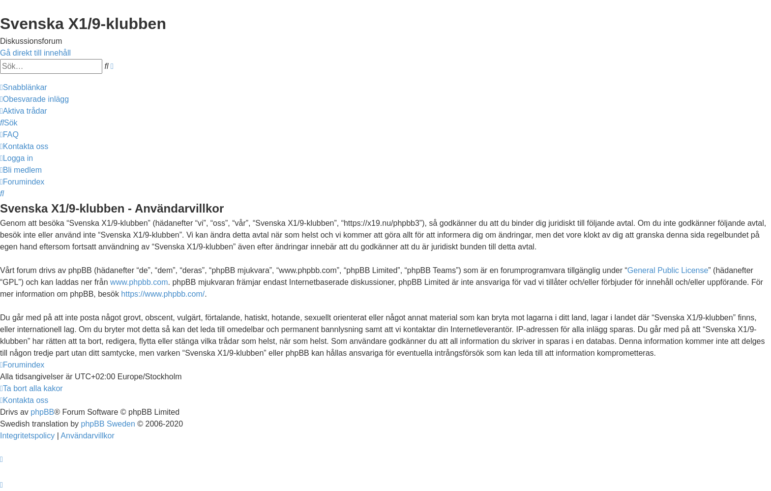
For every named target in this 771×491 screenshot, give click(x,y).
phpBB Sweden (108, 424)
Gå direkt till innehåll (35, 53)
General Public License (668, 270)
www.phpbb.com (139, 282)
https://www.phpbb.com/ (163, 294)
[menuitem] (34, 99)
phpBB (42, 412)
